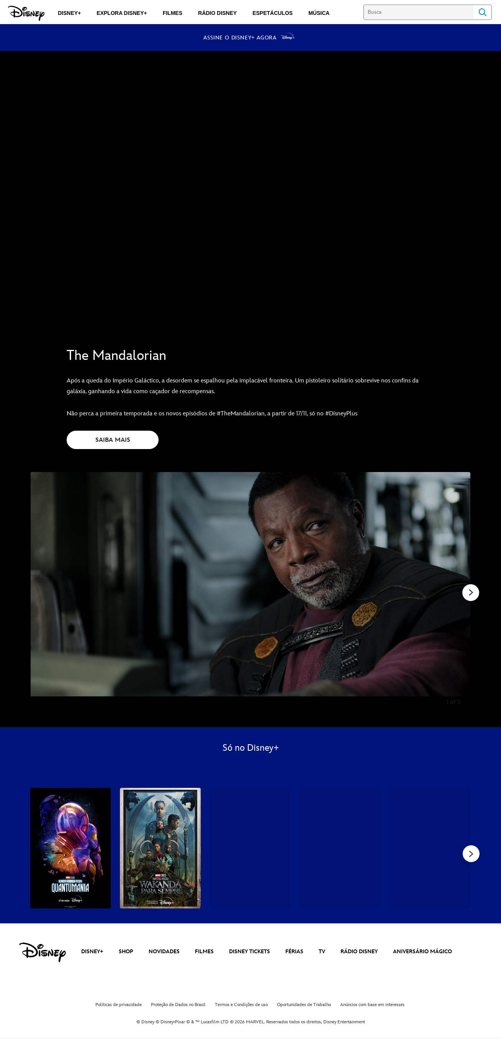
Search (482, 12)
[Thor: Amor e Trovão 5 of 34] (430, 848)
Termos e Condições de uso (241, 1007)
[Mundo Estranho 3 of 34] (250, 848)
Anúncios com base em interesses (372, 1007)
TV (322, 953)
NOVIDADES (164, 953)
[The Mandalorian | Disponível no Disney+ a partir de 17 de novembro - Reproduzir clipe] (250, 191)
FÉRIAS (294, 953)
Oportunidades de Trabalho (304, 1007)
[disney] (42, 954)
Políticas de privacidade (118, 1007)
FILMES (204, 953)
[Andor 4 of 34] (340, 848)
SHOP (126, 953)
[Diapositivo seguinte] (458, 595)
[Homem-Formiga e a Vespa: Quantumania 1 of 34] (70, 848)
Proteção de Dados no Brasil (178, 1007)
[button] (471, 854)
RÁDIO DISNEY (359, 953)
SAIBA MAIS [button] (112, 440)
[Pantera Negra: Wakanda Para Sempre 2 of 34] (160, 848)
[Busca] (418, 12)
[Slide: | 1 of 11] (250, 595)
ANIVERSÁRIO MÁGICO (422, 953)
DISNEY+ (92, 953)
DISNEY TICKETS (249, 953)
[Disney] (26, 13)
